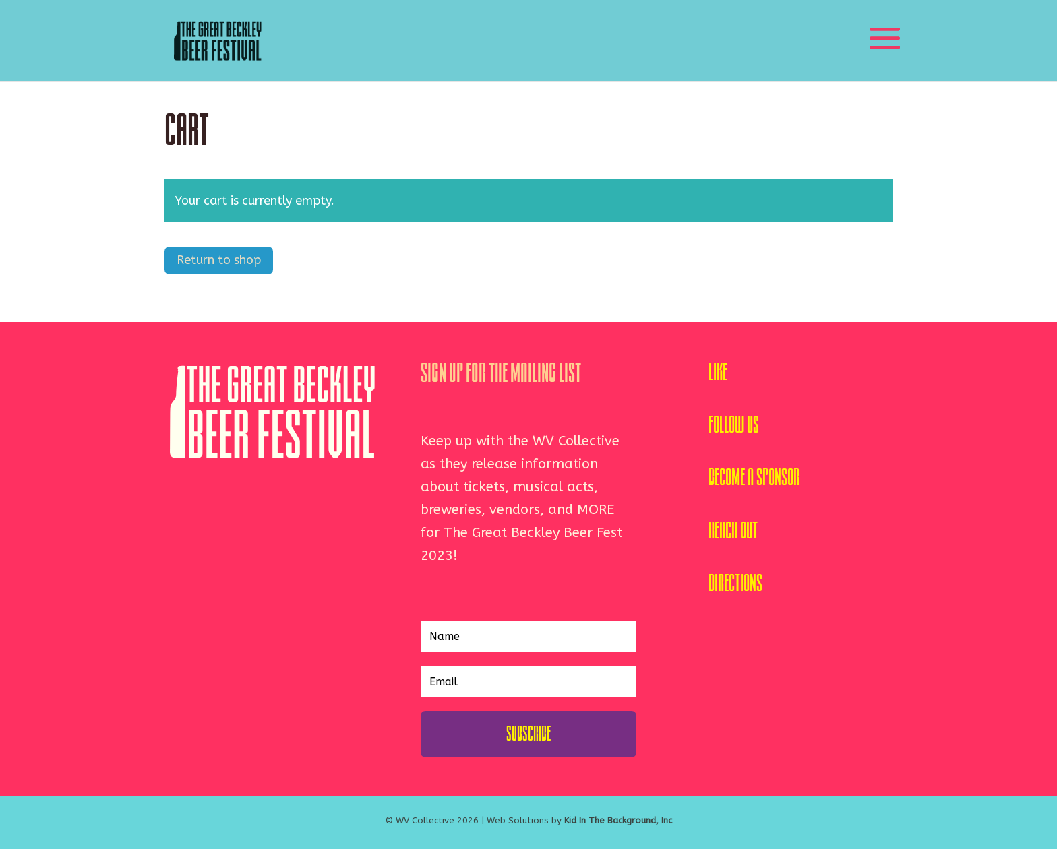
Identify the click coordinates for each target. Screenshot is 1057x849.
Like (717, 372)
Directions (735, 583)
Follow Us (733, 425)
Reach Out (733, 530)
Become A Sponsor (753, 477)
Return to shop (219, 260)
